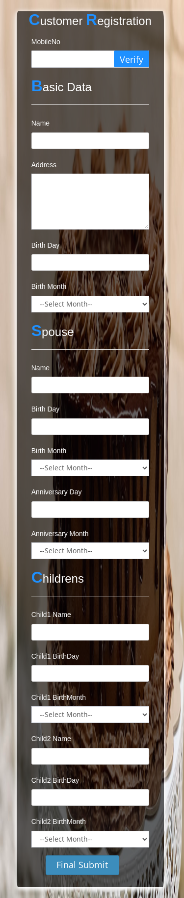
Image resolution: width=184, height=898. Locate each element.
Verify (131, 59)
